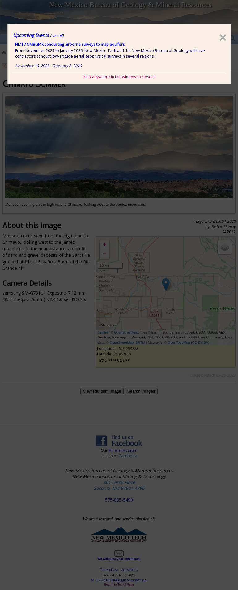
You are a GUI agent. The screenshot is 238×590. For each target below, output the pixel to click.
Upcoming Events (38, 35)
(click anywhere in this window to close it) (119, 77)
